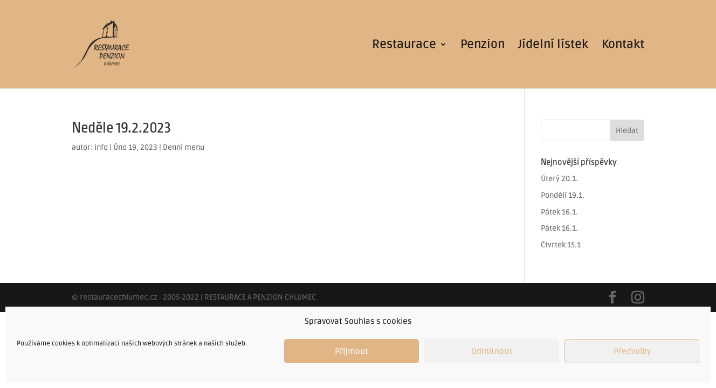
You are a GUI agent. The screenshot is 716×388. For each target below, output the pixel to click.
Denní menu (183, 147)
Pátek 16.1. (559, 212)
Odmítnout (491, 351)
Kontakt (623, 45)
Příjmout (351, 351)
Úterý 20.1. (559, 178)
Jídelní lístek (553, 45)
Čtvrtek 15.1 (561, 245)
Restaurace (404, 45)
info (101, 147)
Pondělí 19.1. (562, 195)
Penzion (482, 45)
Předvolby (632, 351)
